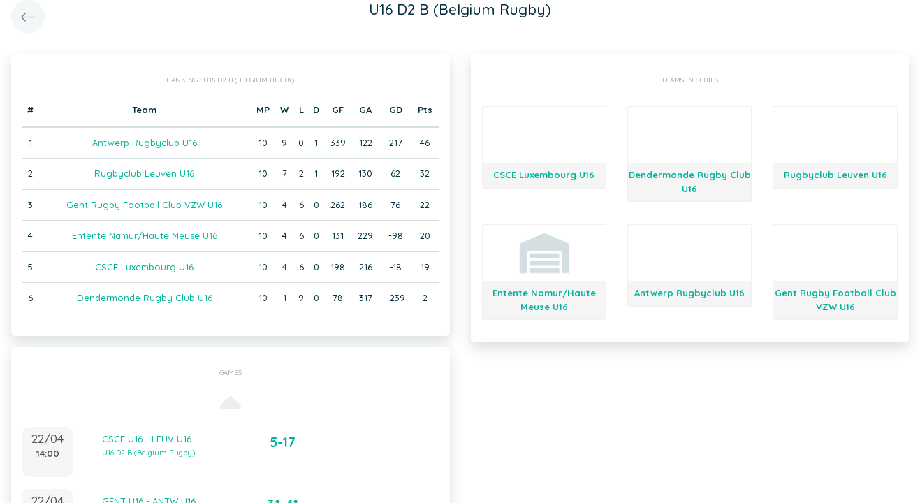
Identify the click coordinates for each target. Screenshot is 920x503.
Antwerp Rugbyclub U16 (144, 142)
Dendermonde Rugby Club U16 (144, 297)
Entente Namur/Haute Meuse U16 (144, 235)
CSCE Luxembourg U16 (144, 266)
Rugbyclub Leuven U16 (144, 173)
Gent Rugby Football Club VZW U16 (144, 204)
